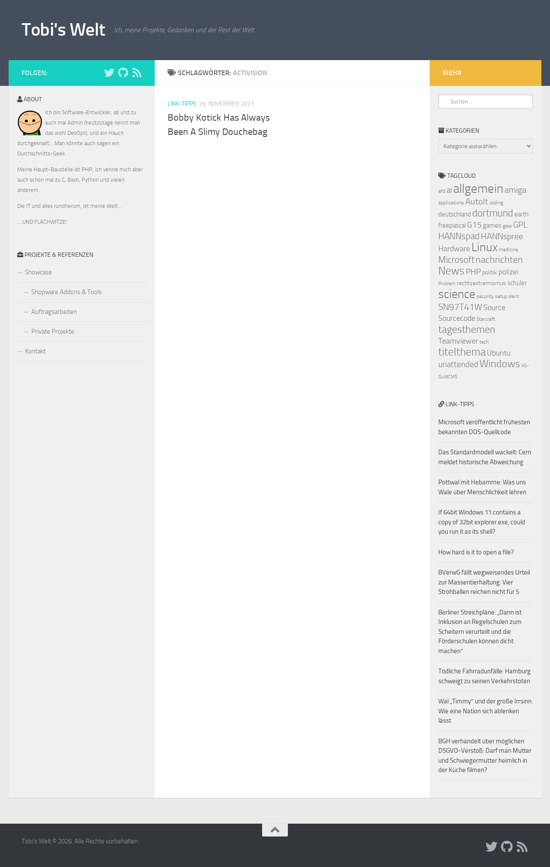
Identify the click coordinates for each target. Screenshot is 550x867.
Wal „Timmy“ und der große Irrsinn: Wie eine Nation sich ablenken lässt (485, 710)
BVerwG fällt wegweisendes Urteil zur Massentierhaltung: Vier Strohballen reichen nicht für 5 (484, 582)
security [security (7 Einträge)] (485, 296)
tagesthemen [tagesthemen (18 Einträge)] (466, 329)
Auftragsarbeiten (54, 312)
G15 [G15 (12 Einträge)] (474, 225)
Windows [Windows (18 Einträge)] (500, 364)
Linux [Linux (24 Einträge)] (484, 247)
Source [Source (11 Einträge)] (494, 307)
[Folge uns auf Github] (123, 72)
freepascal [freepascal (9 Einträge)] (452, 225)
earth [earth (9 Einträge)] (521, 214)
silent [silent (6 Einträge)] (513, 296)
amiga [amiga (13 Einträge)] (515, 190)
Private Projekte (52, 331)
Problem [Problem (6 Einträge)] (446, 283)
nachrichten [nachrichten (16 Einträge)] (499, 259)
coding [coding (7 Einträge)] (496, 203)
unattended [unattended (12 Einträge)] (458, 364)
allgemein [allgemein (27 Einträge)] (478, 188)
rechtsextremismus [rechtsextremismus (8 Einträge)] (481, 283)
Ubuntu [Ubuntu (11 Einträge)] (498, 353)
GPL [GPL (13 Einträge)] (520, 224)
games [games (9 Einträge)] (492, 225)
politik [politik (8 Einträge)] (489, 272)
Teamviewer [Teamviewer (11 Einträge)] (458, 341)
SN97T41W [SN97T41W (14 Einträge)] (460, 307)
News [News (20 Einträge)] (451, 271)
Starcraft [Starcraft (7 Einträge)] (486, 319)
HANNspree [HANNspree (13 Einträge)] (502, 236)
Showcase (38, 272)
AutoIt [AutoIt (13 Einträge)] (476, 201)
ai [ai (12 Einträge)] (449, 190)
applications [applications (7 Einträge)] (451, 203)
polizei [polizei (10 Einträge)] (508, 272)
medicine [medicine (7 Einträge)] (508, 249)
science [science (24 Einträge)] (456, 294)
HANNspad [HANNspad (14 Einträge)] (459, 236)
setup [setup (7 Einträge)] (501, 296)
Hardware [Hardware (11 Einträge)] (454, 248)
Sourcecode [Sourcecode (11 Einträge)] (456, 318)
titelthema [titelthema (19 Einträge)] (462, 352)
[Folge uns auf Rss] (136, 72)
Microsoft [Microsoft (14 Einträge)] (456, 260)
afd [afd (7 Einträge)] (441, 191)
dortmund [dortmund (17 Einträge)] (492, 213)
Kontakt (35, 351)
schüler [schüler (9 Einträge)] (517, 283)
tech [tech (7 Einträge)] (484, 342)
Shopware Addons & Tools (66, 292)
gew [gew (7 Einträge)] (507, 226)
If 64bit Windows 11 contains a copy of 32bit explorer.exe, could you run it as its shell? (481, 521)
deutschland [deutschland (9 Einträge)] (454, 214)
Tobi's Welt (63, 29)
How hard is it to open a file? (476, 552)
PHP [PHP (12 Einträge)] (473, 272)
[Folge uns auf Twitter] (109, 72)
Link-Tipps (182, 103)
